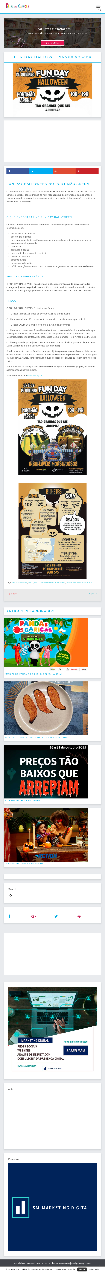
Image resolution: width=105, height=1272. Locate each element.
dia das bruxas (19, 582)
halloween (60, 582)
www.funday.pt (34, 375)
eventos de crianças (76, 57)
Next (93, 594)
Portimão (71, 582)
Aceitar (82, 1269)
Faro (30, 582)
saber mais (94, 1269)
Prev (13, 594)
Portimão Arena (84, 582)
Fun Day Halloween (44, 582)
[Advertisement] (52, 141)
